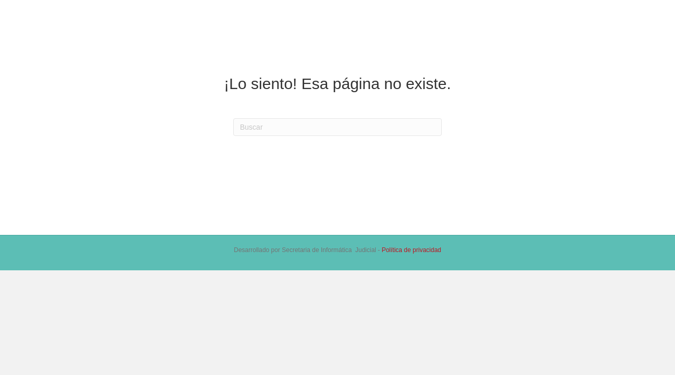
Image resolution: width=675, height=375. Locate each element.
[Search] (337, 127)
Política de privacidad (411, 250)
